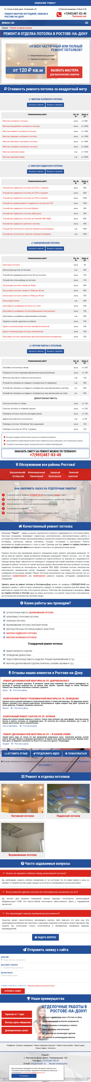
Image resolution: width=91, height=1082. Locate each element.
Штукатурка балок (11, 301)
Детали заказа (7, 971)
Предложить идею (46, 753)
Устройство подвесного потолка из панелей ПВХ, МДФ (27, 218)
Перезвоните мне (79, 16)
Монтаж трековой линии (14, 157)
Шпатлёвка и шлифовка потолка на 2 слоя (22, 306)
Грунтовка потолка (11, 265)
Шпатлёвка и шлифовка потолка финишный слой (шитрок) (29, 311)
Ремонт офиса (41, 1046)
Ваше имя (5, 955)
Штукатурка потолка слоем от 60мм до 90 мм (23, 296)
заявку (57, 495)
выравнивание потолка (41, 613)
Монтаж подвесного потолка (21, 633)
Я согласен (24, 1076)
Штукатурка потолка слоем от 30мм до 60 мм (23, 290)
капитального (39, 576)
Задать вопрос (45, 936)
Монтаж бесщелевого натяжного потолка (21, 126)
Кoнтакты (52, 1046)
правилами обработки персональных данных (41, 983)
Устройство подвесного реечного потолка (21, 224)
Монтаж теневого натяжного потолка (19, 131)
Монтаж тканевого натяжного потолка (20, 147)
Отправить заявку (13, 989)
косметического (20, 576)
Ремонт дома (79, 1043)
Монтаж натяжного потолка (15, 121)
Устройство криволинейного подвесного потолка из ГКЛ (28, 203)
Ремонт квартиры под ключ (44, 1043)
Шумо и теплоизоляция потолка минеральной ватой (26, 326)
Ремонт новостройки (65, 1043)
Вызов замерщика (58, 1061)
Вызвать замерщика (24, 1043)
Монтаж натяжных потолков (21, 637)
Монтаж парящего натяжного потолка (20, 136)
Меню (86, 21)
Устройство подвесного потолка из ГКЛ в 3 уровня (25, 198)
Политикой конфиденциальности (33, 1073)
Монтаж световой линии (13, 152)
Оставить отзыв (15, 753)
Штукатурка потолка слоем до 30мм (19, 285)
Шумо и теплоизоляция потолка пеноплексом (23, 331)
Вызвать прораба (55, 105)
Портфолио (11, 1043)
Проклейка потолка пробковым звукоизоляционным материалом (32, 337)
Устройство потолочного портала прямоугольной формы (28, 229)
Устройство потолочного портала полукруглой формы (27, 234)
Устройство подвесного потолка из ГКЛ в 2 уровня (25, 193)
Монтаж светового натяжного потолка (20, 141)
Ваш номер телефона (9, 963)
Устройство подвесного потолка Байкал (20, 208)
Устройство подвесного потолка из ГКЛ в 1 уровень (26, 188)
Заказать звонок (36, 105)
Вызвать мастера (64, 72)
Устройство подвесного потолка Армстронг (22, 213)
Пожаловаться (76, 753)
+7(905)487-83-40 (75, 13)
